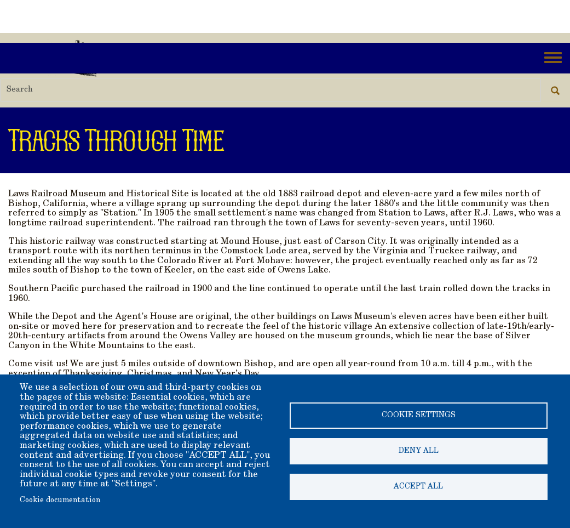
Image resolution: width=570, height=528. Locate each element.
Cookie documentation (60, 500)
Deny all (419, 451)
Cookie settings (419, 415)
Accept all (418, 487)
